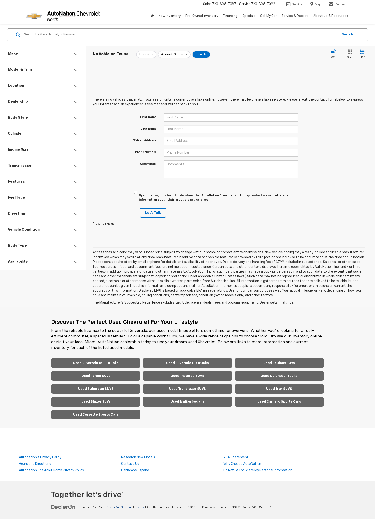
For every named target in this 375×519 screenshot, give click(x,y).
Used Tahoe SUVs (96, 376)
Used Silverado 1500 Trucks (96, 363)
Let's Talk (153, 212)
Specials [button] (248, 16)
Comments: (148, 164)
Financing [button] (230, 16)
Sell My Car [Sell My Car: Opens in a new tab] (268, 16)
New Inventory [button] (170, 16)
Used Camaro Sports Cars (279, 401)
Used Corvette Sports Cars (96, 414)
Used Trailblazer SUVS (187, 389)
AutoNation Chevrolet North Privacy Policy (51, 470)
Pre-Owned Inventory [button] (201, 16)
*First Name (147, 117)
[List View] (362, 54)
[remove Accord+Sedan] (174, 54)
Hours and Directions (35, 463)
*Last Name (148, 129)
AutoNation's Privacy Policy (40, 457)
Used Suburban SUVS (96, 389)
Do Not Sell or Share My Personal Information (257, 470)
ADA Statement (235, 457)
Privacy (139, 507)
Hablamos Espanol (135, 470)
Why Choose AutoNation (242, 463)
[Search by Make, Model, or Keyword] (181, 34)
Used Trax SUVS (279, 389)
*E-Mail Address (144, 140)
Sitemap (126, 507)
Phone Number (145, 152)
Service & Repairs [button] (295, 16)
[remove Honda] (146, 54)
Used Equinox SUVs (279, 363)
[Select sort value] (335, 54)
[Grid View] (349, 54)
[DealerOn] (63, 507)
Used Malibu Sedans (187, 401)
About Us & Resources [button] (330, 16)
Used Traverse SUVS (187, 376)
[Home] (152, 16)
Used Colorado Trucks (279, 376)
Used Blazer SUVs (95, 401)
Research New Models (138, 457)
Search (347, 34)
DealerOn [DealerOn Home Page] (112, 507)
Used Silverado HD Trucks (187, 363)
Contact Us (130, 463)
